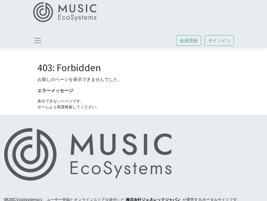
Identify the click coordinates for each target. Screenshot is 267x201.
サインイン (219, 40)
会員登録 (189, 40)
